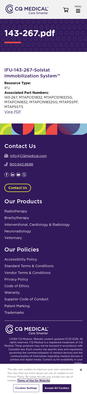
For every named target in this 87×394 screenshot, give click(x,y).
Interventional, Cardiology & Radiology (37, 225)
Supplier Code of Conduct (26, 299)
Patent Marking (17, 306)
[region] (43, 379)
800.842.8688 (21, 164)
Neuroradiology (17, 231)
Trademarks (14, 313)
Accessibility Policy (20, 259)
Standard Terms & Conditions (29, 266)
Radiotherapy (15, 211)
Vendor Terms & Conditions (27, 273)
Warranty (12, 293)
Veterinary (13, 238)
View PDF (12, 112)
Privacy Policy (16, 279)
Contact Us (17, 188)
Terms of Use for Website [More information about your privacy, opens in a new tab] (34, 380)
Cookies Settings (26, 388)
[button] (78, 9)
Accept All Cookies (57, 388)
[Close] (81, 370)
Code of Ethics (16, 286)
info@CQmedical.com (28, 156)
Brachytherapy (16, 218)
